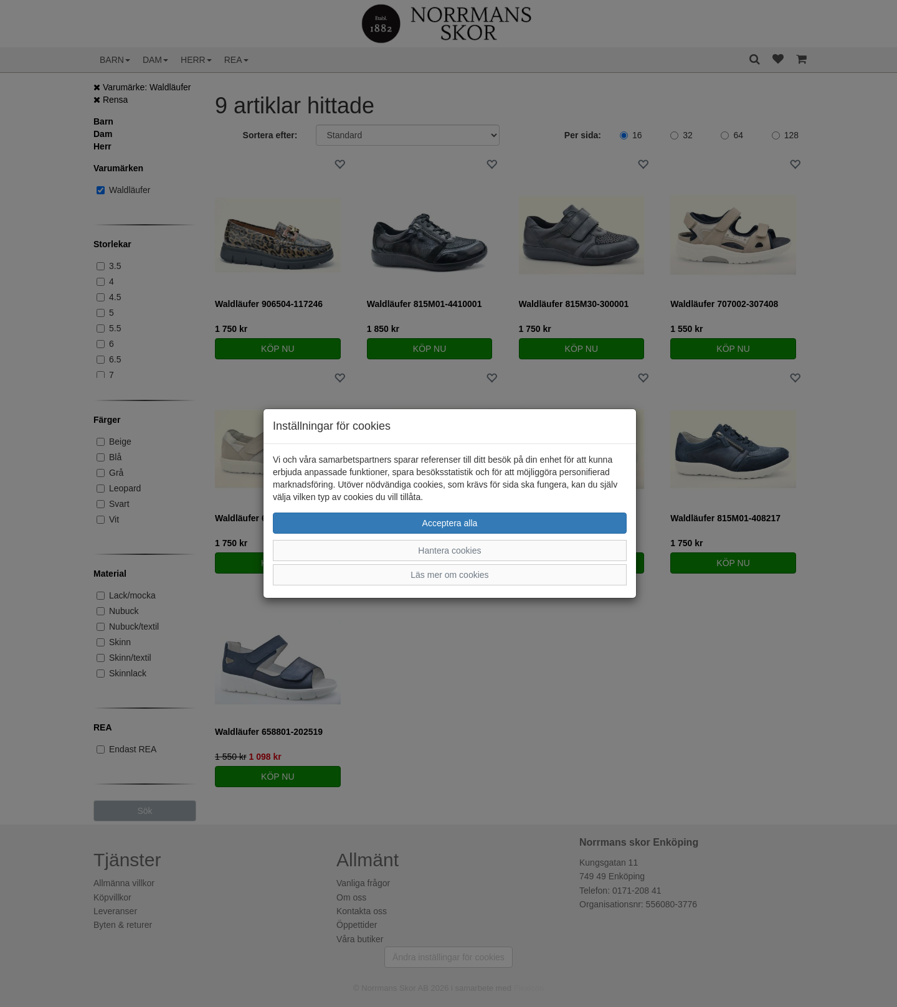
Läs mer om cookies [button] (449, 575)
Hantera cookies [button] (449, 551)
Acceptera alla (450, 523)
